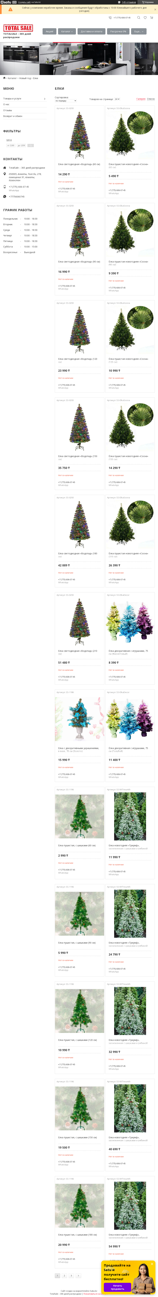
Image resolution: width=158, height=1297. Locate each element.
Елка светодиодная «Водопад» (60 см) (79, 164)
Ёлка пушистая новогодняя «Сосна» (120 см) (128, 360)
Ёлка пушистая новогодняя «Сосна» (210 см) (128, 555)
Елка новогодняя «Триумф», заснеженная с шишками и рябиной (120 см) (128, 945)
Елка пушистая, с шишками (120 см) (77, 1039)
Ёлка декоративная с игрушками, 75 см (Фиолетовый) (128, 652)
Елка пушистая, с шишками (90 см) (77, 942)
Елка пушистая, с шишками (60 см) (77, 845)
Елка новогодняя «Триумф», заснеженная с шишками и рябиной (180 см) (128, 1140)
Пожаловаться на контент (96, 1293)
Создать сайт (24, 2)
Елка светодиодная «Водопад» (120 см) (77, 360)
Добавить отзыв (145, 17)
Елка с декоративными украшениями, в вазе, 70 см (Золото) (78, 750)
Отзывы (7, 110)
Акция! (49, 31)
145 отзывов (129, 2)
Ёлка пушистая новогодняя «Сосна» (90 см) (128, 263)
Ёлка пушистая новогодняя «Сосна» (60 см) (128, 166)
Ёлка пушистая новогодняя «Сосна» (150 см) (128, 458)
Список (151, 98)
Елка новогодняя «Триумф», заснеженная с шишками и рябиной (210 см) (128, 1237)
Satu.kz (93, 1290)
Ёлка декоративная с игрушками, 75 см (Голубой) (128, 750)
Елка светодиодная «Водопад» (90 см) (79, 261)
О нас (6, 104)
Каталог (65, 31)
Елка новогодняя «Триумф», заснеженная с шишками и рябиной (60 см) (128, 848)
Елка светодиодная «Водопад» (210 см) (77, 652)
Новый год (25, 78)
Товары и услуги (12, 98)
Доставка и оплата (91, 31)
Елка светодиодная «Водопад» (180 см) (77, 555)
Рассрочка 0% (118, 31)
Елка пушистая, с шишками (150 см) (77, 1137)
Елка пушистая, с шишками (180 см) (77, 1234)
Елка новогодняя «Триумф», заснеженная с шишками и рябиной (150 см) (128, 1043)
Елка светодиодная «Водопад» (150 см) (77, 458)
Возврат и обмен (12, 116)
